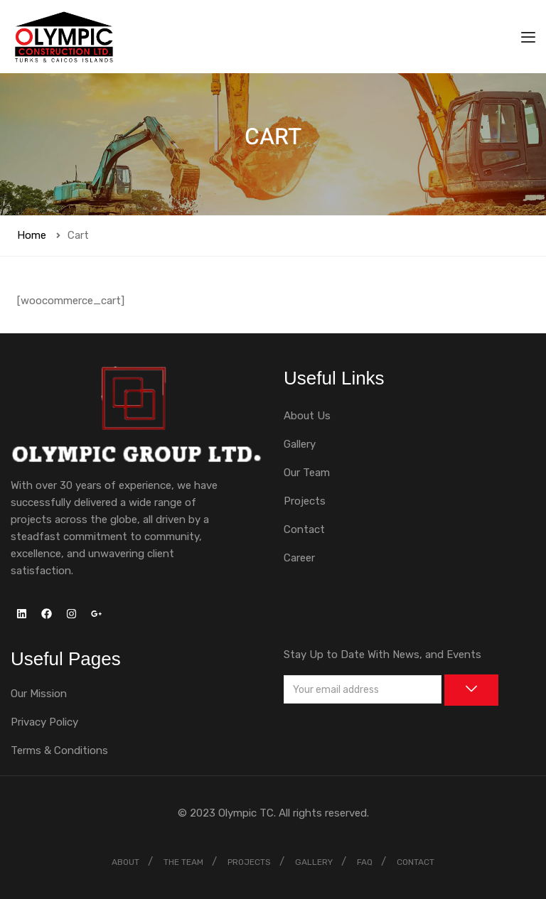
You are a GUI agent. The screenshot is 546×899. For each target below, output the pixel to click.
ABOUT (125, 862)
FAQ (365, 862)
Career (299, 557)
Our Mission (39, 693)
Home (31, 235)
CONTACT (415, 862)
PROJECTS (249, 862)
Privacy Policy (44, 722)
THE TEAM (183, 862)
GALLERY (314, 862)
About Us (307, 415)
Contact (304, 529)
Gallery (300, 444)
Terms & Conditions (59, 750)
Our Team (307, 472)
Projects (305, 501)
